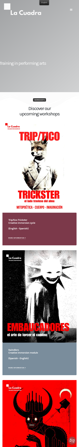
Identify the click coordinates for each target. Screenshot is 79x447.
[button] (71, 9)
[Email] (72, 440)
